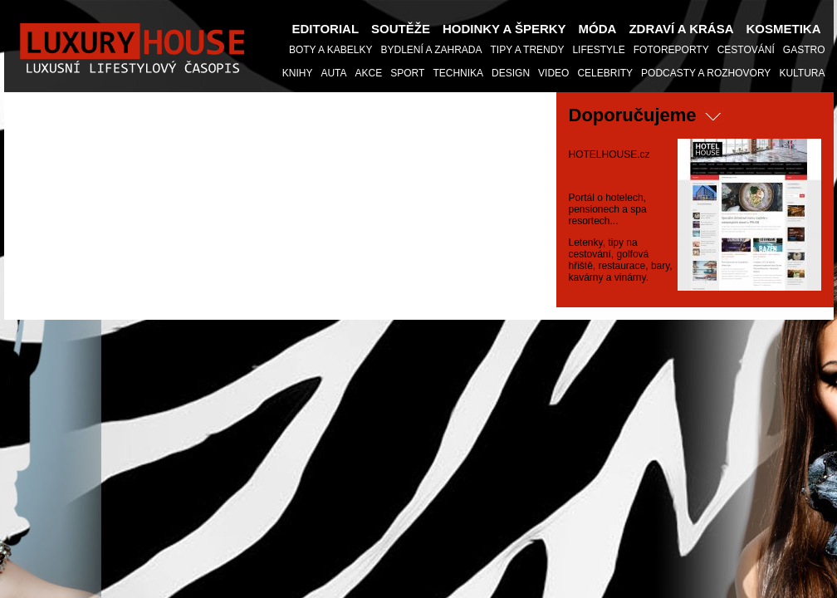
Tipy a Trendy (528, 50)
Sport (407, 73)
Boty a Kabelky (331, 50)
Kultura (802, 73)
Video (553, 73)
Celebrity (605, 73)
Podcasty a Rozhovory (706, 73)
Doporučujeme (633, 115)
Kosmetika (783, 29)
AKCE (369, 73)
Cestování (746, 50)
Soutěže (400, 29)
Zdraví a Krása (681, 29)
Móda (598, 29)
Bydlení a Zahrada (431, 50)
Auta (333, 73)
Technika (458, 73)
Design (511, 73)
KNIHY (297, 73)
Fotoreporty (671, 50)
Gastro (804, 50)
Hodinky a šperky (504, 29)
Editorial (326, 29)
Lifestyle (598, 50)
